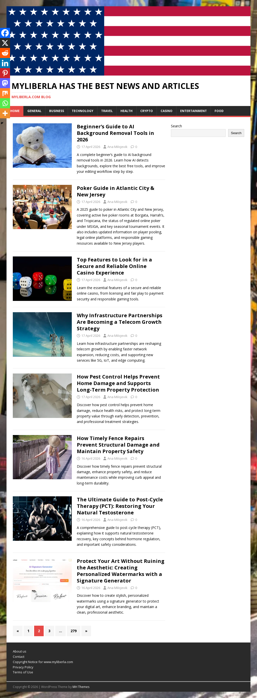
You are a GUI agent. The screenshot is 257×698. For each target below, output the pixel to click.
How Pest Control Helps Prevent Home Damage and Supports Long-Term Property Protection (118, 383)
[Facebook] (5, 33)
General (34, 111)
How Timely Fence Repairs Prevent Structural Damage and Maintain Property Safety (118, 445)
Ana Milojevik (117, 146)
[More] (5, 113)
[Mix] (5, 93)
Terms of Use (23, 672)
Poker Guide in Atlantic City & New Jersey (115, 191)
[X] (5, 43)
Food (219, 111)
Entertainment (193, 111)
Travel (107, 111)
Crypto (146, 111)
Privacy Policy (23, 667)
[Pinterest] (5, 73)
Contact (18, 656)
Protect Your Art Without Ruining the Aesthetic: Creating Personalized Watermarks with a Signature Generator (120, 571)
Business (56, 111)
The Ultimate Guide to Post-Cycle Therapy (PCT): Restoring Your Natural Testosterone (120, 506)
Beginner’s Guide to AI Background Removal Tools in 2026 (115, 133)
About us (19, 651)
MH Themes (81, 687)
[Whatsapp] (5, 103)
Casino (166, 111)
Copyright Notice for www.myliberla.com (43, 662)
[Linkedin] (5, 63)
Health (126, 111)
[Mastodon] (5, 83)
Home (15, 111)
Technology (82, 111)
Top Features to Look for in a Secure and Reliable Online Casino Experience (114, 266)
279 (74, 630)
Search (176, 126)
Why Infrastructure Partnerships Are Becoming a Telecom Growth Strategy (119, 322)
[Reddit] (5, 53)
